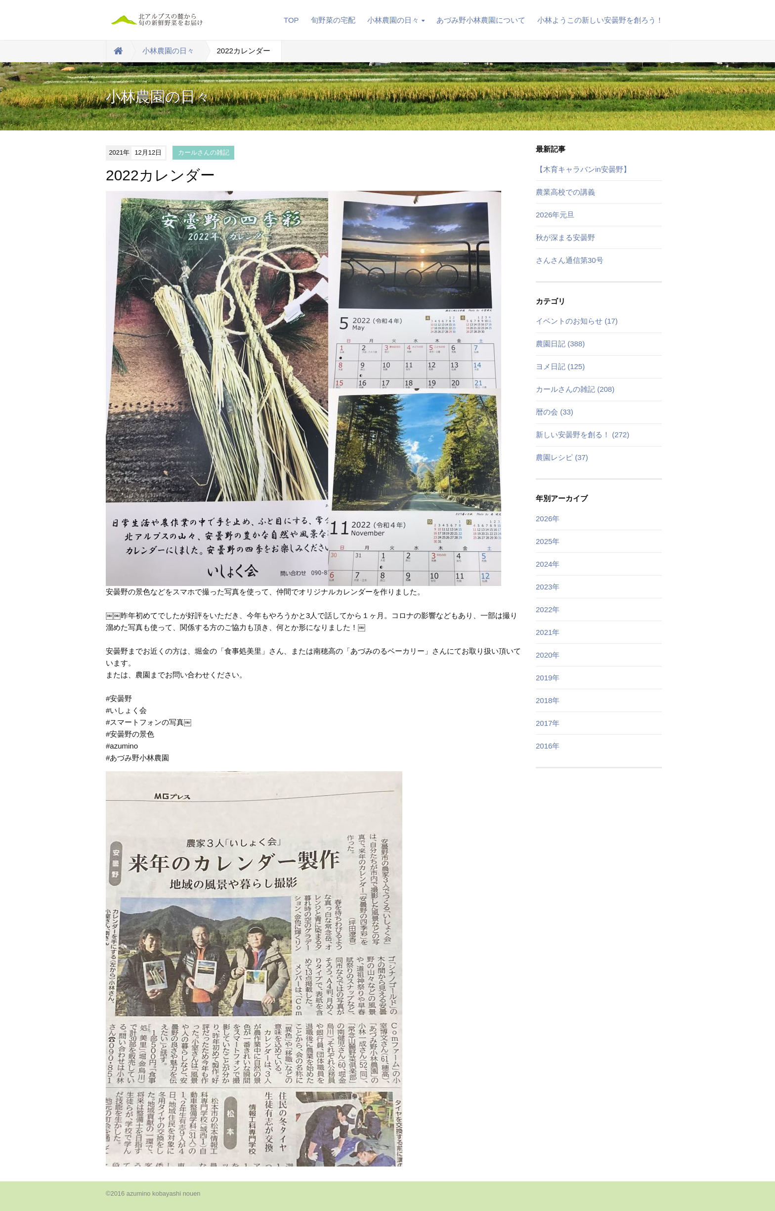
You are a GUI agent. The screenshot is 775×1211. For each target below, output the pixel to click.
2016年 (548, 746)
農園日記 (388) (560, 343)
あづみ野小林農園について (480, 20)
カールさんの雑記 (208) (575, 389)
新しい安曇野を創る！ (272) (582, 434)
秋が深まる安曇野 (565, 237)
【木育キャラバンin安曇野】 (583, 169)
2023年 (548, 587)
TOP (291, 20)
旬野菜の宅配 (333, 20)
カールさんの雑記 (203, 152)
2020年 (548, 655)
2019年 (548, 677)
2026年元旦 (555, 214)
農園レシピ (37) (562, 457)
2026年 (548, 518)
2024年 (548, 564)
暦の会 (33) (554, 412)
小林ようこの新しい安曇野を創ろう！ (600, 20)
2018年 (548, 700)
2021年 (548, 632)
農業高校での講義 (565, 192)
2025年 (548, 541)
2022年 (548, 609)
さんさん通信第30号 (569, 260)
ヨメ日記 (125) (560, 366)
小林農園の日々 (396, 20)
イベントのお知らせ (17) (577, 321)
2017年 (548, 723)
